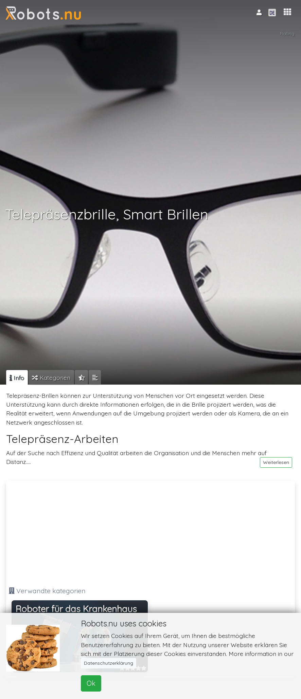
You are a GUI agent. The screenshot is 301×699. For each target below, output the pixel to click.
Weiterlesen (276, 462)
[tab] (17, 377)
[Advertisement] (151, 530)
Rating (287, 33)
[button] (287, 12)
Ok (91, 683)
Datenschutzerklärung (108, 663)
